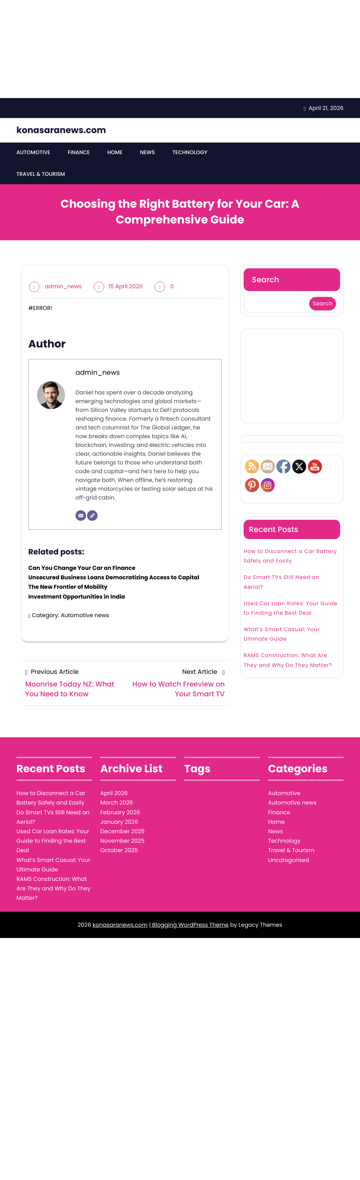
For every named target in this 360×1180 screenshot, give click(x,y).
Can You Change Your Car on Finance (81, 568)
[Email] (80, 515)
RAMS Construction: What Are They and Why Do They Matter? (288, 660)
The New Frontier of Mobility (67, 587)
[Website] (92, 515)
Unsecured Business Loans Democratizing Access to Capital (113, 577)
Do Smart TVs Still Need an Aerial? (281, 582)
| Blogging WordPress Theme (189, 925)
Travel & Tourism (40, 174)
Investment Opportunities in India (76, 597)
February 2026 (120, 812)
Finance (79, 152)
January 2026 (119, 822)
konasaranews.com (61, 130)
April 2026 (114, 793)
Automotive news (85, 615)
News (147, 152)
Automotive (33, 152)
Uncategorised (288, 860)
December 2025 (122, 831)
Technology (189, 152)
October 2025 (119, 850)
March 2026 (116, 803)
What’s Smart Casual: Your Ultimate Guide (282, 634)
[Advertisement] (180, 49)
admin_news (63, 286)
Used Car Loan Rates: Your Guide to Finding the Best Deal (290, 608)
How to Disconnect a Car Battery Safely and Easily (290, 556)
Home (114, 152)
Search (265, 279)
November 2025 (122, 841)
